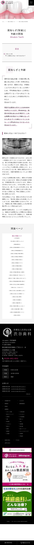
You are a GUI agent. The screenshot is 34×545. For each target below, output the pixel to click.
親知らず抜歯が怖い (17, 309)
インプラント (10, 441)
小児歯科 (8, 450)
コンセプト (22, 417)
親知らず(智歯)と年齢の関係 (17, 258)
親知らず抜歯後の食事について (17, 319)
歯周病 (8, 445)
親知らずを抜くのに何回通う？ (17, 300)
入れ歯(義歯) (23, 433)
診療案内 (7, 426)
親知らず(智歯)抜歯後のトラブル (17, 252)
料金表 (7, 423)
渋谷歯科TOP (9, 417)
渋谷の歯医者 (7, 347)
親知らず (8, 443)
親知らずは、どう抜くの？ (17, 294)
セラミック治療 (10, 428)
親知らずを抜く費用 (17, 303)
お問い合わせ (9, 460)
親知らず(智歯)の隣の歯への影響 (17, 276)
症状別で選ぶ (9, 457)
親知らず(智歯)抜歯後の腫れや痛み (17, 288)
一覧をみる (25, 410)
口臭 (21, 438)
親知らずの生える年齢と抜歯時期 (17, 291)
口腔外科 (8, 433)
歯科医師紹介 (23, 420)
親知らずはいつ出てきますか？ (15, 59)
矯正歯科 (8, 438)
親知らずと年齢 (10, 56)
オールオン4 (23, 431)
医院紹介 (7, 420)
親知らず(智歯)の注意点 (16, 264)
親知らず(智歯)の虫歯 (17, 273)
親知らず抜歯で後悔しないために (17, 312)
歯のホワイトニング (11, 431)
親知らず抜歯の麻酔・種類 (17, 316)
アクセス (22, 457)
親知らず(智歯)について (16, 240)
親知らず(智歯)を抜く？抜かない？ (17, 279)
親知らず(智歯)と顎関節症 (17, 261)
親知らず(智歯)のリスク (16, 267)
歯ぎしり (22, 436)
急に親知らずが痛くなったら (17, 245)
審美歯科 (8, 448)
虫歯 (7, 436)
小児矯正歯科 (23, 428)
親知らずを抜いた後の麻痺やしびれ (17, 297)
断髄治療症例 (17, 248)
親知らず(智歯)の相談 (17, 270)
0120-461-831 (16, 366)
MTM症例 (17, 242)
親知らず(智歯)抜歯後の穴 (17, 255)
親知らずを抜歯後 (17, 306)
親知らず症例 (17, 322)
